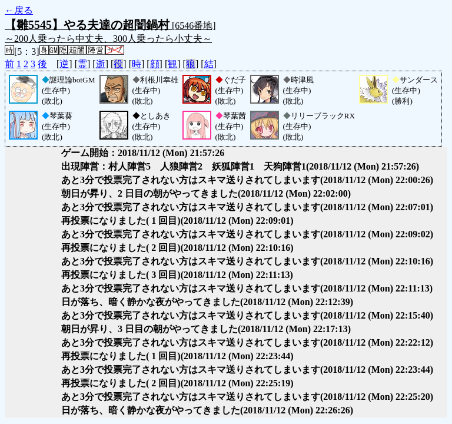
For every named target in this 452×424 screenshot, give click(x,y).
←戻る (19, 10)
